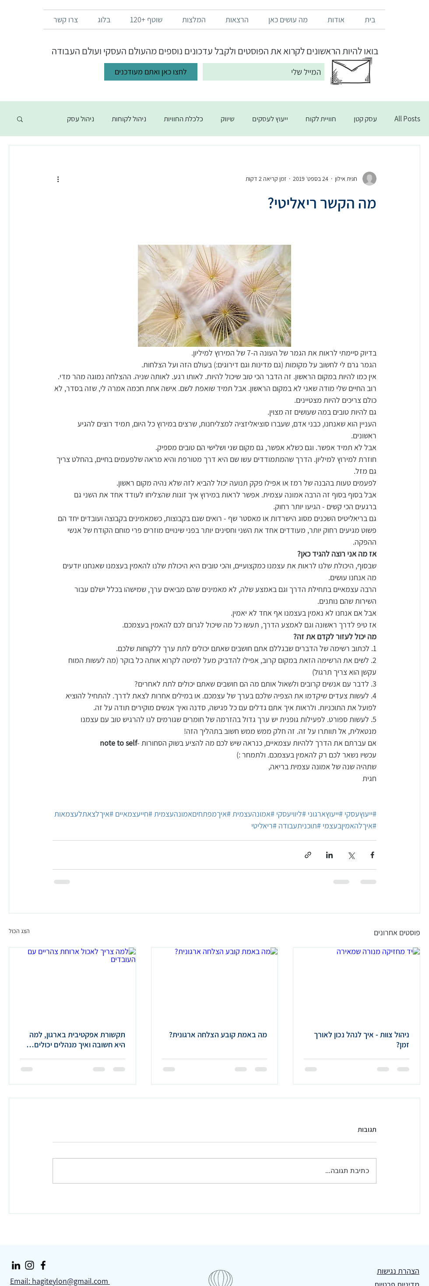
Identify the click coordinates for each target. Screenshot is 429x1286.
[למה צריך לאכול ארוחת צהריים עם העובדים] (72, 983)
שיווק (228, 118)
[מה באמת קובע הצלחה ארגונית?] (214, 983)
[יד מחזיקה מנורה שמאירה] (356, 983)
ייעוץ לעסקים (270, 118)
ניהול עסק (80, 118)
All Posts (407, 118)
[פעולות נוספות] (58, 178)
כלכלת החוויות (183, 118)
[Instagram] (29, 1265)
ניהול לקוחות (129, 118)
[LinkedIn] (16, 1265)
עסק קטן (365, 118)
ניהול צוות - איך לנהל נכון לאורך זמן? (361, 1039)
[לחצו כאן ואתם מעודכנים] (150, 72)
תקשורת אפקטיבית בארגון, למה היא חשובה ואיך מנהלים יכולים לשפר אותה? (77, 1039)
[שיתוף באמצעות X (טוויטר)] (351, 855)
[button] (20, 118)
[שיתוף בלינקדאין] (329, 855)
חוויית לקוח (321, 118)
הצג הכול (19, 931)
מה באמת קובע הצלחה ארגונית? (218, 1034)
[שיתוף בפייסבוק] (372, 855)
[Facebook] (43, 1265)
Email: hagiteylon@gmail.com (60, 1281)
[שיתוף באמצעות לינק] (308, 855)
